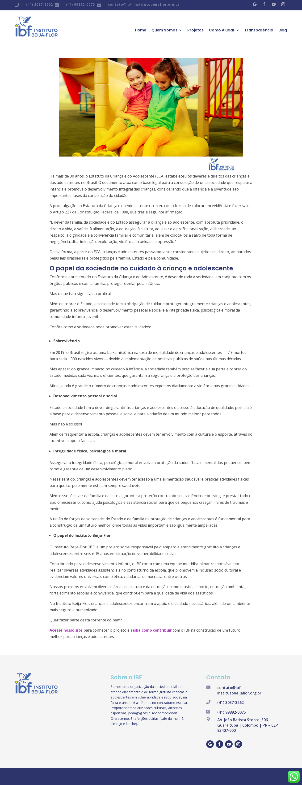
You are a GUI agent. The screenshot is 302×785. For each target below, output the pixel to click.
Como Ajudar (222, 30)
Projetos (195, 30)
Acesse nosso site (66, 630)
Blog (282, 30)
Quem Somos (164, 30)
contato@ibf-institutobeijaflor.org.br (144, 4)
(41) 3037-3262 (39, 4)
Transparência (258, 30)
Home (140, 30)
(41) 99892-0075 (80, 4)
